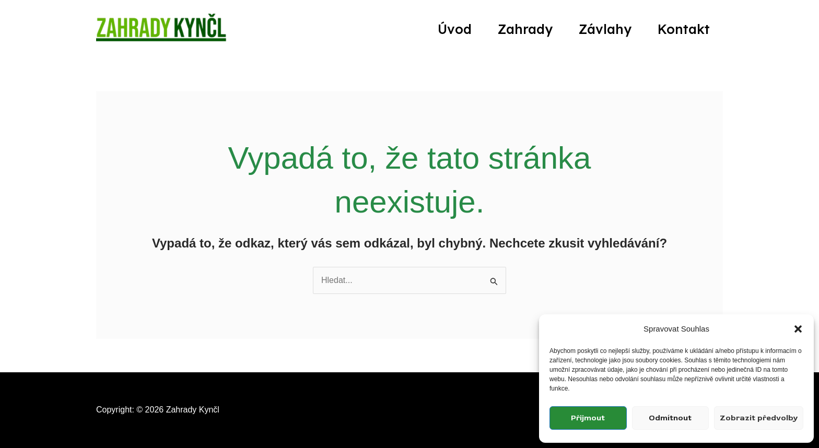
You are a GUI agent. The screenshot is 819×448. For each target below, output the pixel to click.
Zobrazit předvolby (759, 418)
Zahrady (525, 29)
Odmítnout (670, 418)
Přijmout (588, 418)
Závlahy (605, 29)
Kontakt (684, 29)
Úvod (455, 29)
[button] (798, 329)
